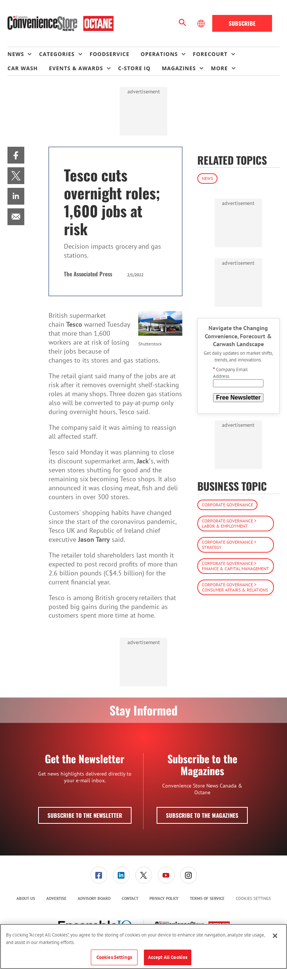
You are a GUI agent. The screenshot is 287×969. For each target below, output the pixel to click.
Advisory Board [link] (94, 898)
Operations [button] (159, 54)
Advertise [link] (56, 898)
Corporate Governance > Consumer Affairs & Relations (235, 587)
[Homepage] (60, 23)
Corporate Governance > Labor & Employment (229, 523)
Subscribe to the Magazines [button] (202, 815)
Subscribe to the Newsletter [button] (84, 815)
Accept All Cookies (167, 957)
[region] (143, 946)
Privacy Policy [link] (164, 898)
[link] (15, 155)
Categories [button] (56, 54)
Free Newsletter (238, 397)
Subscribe (242, 23)
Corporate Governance (227, 504)
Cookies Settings (253, 899)
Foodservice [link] (110, 54)
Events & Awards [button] (76, 68)
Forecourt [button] (210, 54)
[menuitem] (23, 54)
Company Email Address (230, 372)
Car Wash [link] (22, 68)
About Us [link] (25, 898)
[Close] (275, 936)
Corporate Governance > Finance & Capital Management (235, 565)
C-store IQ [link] (134, 68)
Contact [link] (130, 898)
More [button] (219, 68)
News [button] (15, 54)
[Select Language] (201, 23)
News (207, 178)
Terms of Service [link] (207, 898)
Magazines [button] (179, 68)
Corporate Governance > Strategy (229, 544)
